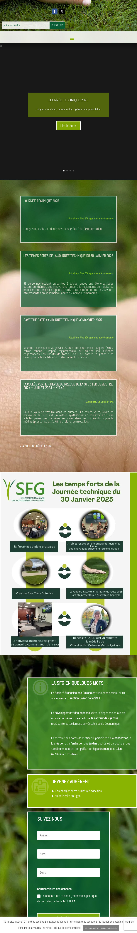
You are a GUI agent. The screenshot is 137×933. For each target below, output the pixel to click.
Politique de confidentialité (66, 927)
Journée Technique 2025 (68, 100)
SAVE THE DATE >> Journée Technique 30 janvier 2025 (62, 320)
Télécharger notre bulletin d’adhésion (78, 791)
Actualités (74, 218)
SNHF (97, 698)
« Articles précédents (35, 446)
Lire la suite (68, 125)
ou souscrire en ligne (68, 796)
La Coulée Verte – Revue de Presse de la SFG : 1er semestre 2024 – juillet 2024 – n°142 (68, 386)
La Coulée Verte (106, 401)
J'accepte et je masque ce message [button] (101, 928)
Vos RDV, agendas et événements (97, 218)
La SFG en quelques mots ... (79, 683)
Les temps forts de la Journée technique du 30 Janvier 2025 (68, 255)
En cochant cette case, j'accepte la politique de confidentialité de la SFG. (67, 898)
